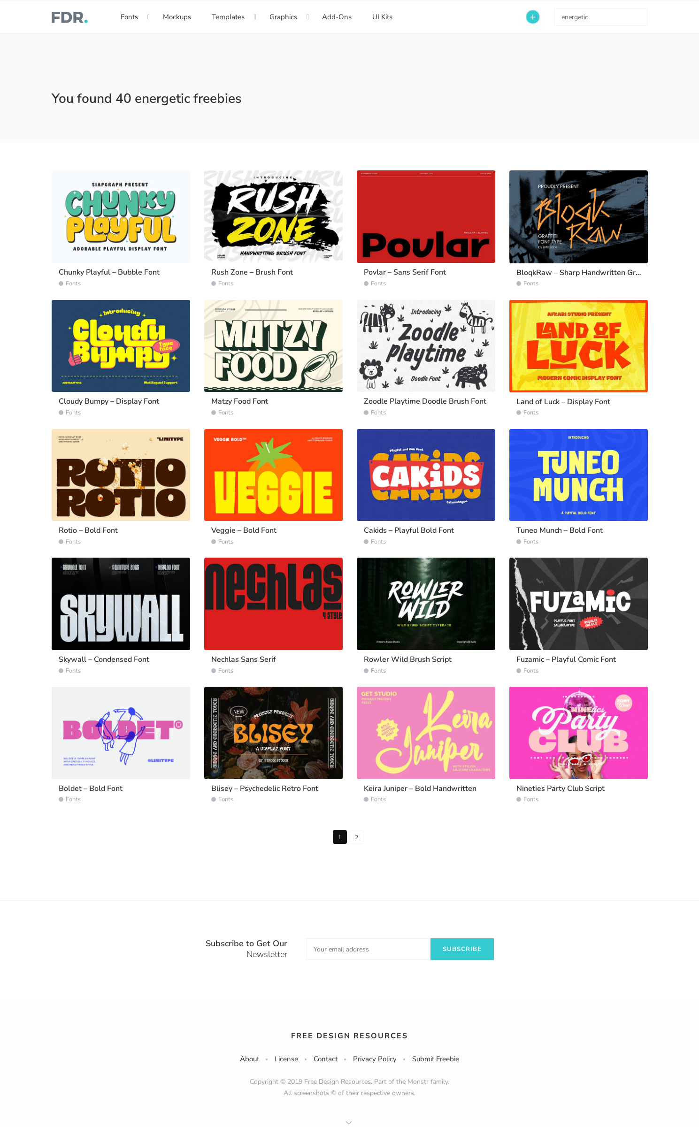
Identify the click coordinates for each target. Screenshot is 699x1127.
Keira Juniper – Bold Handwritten (420, 788)
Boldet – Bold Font (91, 788)
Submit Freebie (435, 1059)
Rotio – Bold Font (88, 530)
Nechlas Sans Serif (243, 659)
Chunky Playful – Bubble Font (109, 272)
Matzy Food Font (239, 401)
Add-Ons (337, 17)
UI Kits (382, 17)
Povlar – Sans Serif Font (405, 272)
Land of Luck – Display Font (563, 402)
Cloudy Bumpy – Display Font (109, 401)
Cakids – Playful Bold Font (409, 530)
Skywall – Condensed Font (104, 659)
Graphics (283, 17)
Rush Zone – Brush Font (252, 272)
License (286, 1059)
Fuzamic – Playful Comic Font (566, 659)
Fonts (129, 17)
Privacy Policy (375, 1059)
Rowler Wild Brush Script (408, 659)
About (249, 1059)
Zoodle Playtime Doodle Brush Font (425, 401)
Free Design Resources (349, 1036)
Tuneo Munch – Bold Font (559, 530)
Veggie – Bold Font (244, 530)
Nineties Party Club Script (560, 788)
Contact (326, 1059)
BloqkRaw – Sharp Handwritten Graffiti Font (592, 273)
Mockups (177, 17)
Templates (228, 17)
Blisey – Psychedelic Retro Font (264, 788)
